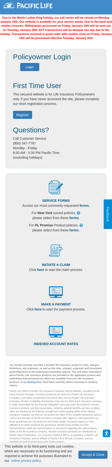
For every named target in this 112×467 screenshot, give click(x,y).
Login (29, 67)
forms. (85, 205)
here (40, 270)
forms (74, 218)
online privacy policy (26, 461)
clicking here (34, 382)
